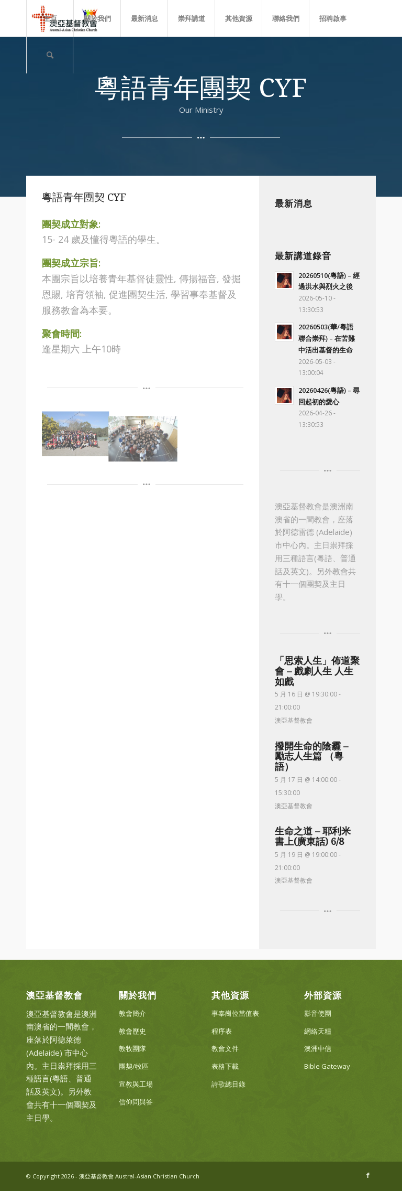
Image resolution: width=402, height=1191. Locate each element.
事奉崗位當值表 (235, 1013)
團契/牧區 (134, 1066)
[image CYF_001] (75, 433)
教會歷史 (132, 1031)
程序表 (221, 1031)
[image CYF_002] (143, 436)
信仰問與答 (136, 1102)
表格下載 (225, 1066)
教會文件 (225, 1048)
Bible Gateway (327, 1066)
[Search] (49, 55)
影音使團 (317, 1013)
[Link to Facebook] (368, 1175)
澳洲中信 (317, 1048)
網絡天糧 (317, 1031)
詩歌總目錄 (228, 1084)
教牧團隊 (132, 1048)
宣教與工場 (136, 1084)
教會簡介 (132, 1013)
